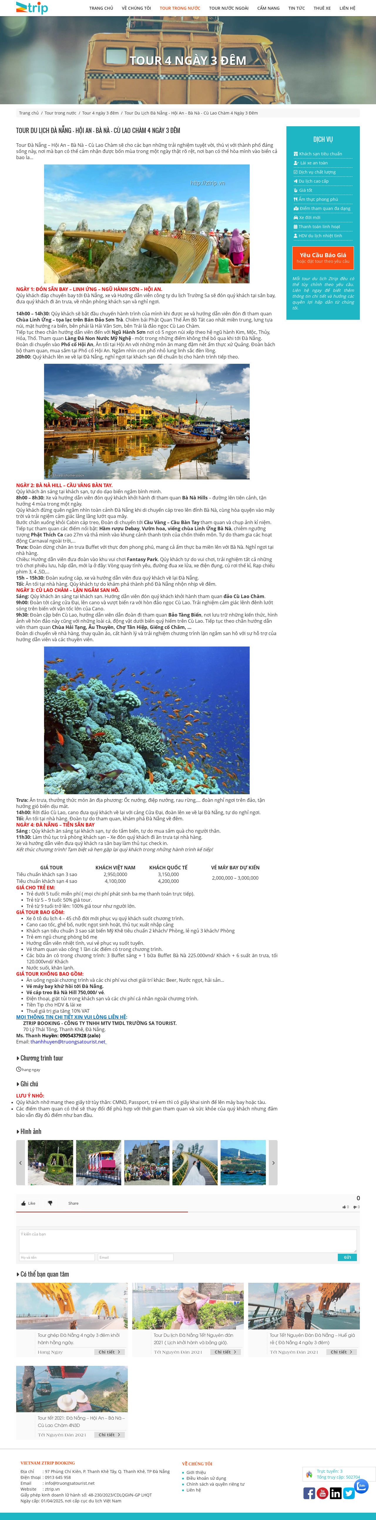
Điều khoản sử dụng (206, 1478)
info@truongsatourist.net (70, 1483)
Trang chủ (101, 8)
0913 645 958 (58, 1477)
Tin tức (296, 8)
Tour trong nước (180, 8)
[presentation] (20, 1162)
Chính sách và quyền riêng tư (215, 1484)
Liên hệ (347, 8)
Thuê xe (322, 8)
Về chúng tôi (136, 8)
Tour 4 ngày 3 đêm (100, 113)
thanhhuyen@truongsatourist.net (68, 1041)
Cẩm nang (268, 8)
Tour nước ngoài (229, 8)
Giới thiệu (196, 1472)
